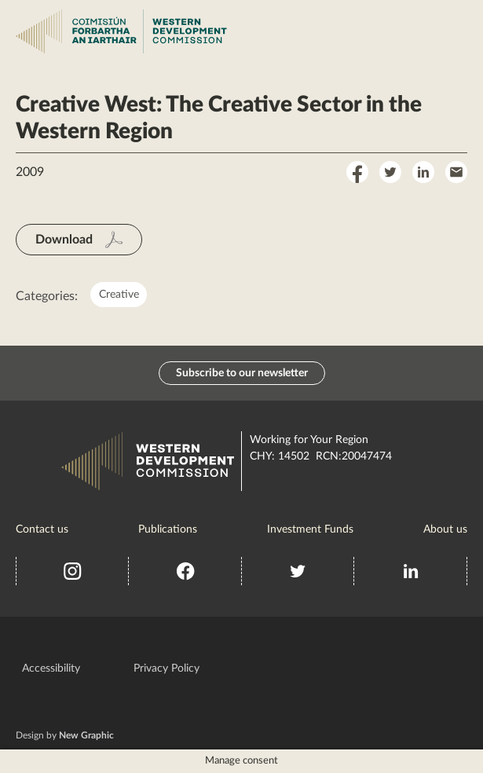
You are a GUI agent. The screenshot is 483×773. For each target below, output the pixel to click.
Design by (65, 735)
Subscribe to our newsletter (242, 373)
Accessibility (51, 668)
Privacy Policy (166, 668)
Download (64, 239)
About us (445, 529)
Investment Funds (310, 529)
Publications (167, 529)
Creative (119, 294)
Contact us (42, 529)
